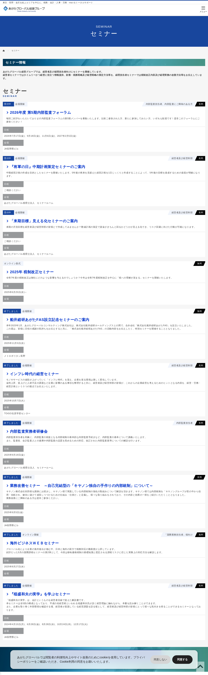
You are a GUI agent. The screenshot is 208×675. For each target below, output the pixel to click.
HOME (4, 51)
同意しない (160, 659)
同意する (182, 659)
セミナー (15, 51)
